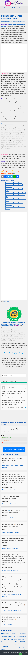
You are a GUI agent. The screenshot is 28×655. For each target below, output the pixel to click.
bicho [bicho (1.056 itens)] (24, 633)
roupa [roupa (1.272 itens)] (19, 647)
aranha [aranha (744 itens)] (17, 633)
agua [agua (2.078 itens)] (3, 634)
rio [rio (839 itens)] (16, 647)
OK (20, 653)
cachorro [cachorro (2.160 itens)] (11, 636)
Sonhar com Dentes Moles (13, 183)
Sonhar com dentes (7, 124)
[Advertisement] (14, 58)
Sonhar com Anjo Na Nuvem (10, 548)
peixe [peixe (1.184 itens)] (18, 644)
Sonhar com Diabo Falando (10, 532)
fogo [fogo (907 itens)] (9, 641)
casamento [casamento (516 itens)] (20, 636)
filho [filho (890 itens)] (2, 641)
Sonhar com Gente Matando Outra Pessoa (12, 466)
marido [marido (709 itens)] (4, 644)
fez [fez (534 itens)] (25, 639)
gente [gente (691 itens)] (18, 641)
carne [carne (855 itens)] (16, 636)
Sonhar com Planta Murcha (10, 490)
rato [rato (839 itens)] (14, 647)
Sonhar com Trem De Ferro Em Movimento (11, 595)
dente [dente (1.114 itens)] (14, 639)
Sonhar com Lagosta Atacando (11, 610)
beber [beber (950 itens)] (21, 633)
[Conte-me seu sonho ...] (13, 375)
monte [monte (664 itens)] (8, 644)
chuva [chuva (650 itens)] (2, 639)
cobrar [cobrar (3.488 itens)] (6, 639)
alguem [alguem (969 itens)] (7, 633)
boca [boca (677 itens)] (2, 636)
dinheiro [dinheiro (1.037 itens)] (18, 639)
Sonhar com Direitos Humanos (11, 518)
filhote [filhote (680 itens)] (4, 641)
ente (5, 301)
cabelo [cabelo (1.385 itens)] (5, 636)
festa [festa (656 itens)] (23, 639)
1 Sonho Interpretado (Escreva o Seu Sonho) (13, 21)
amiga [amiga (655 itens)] (10, 633)
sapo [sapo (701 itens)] (2, 649)
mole (8, 301)
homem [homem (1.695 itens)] (22, 642)
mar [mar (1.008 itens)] (2, 644)
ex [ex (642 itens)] (21, 639)
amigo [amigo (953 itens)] (14, 633)
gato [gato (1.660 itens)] (15, 642)
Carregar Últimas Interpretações (14, 449)
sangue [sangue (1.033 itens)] (23, 647)
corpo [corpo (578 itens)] (11, 639)
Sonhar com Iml (7, 624)
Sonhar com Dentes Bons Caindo (15, 193)
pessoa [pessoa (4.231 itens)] (4, 646)
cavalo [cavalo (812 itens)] (24, 636)
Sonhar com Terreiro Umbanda (11, 504)
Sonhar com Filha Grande (10, 570)
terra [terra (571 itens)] (4, 649)
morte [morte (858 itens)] (11, 644)
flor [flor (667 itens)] (7, 641)
